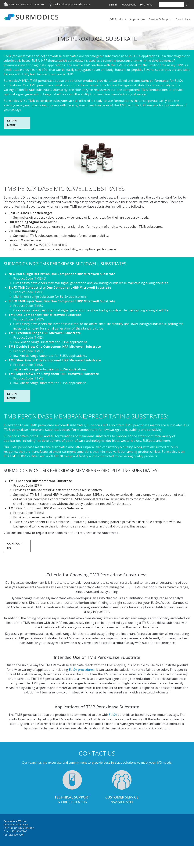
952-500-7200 (122, 802)
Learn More (12, 123)
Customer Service (121, 797)
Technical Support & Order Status (71, 4)
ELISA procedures (82, 670)
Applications (137, 19)
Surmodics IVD (32, 17)
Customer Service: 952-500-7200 (27, 4)
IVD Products (118, 19)
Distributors (182, 19)
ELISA (35, 60)
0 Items (145, 4)
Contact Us (14, 546)
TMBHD (40, 278)
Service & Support (160, 19)
